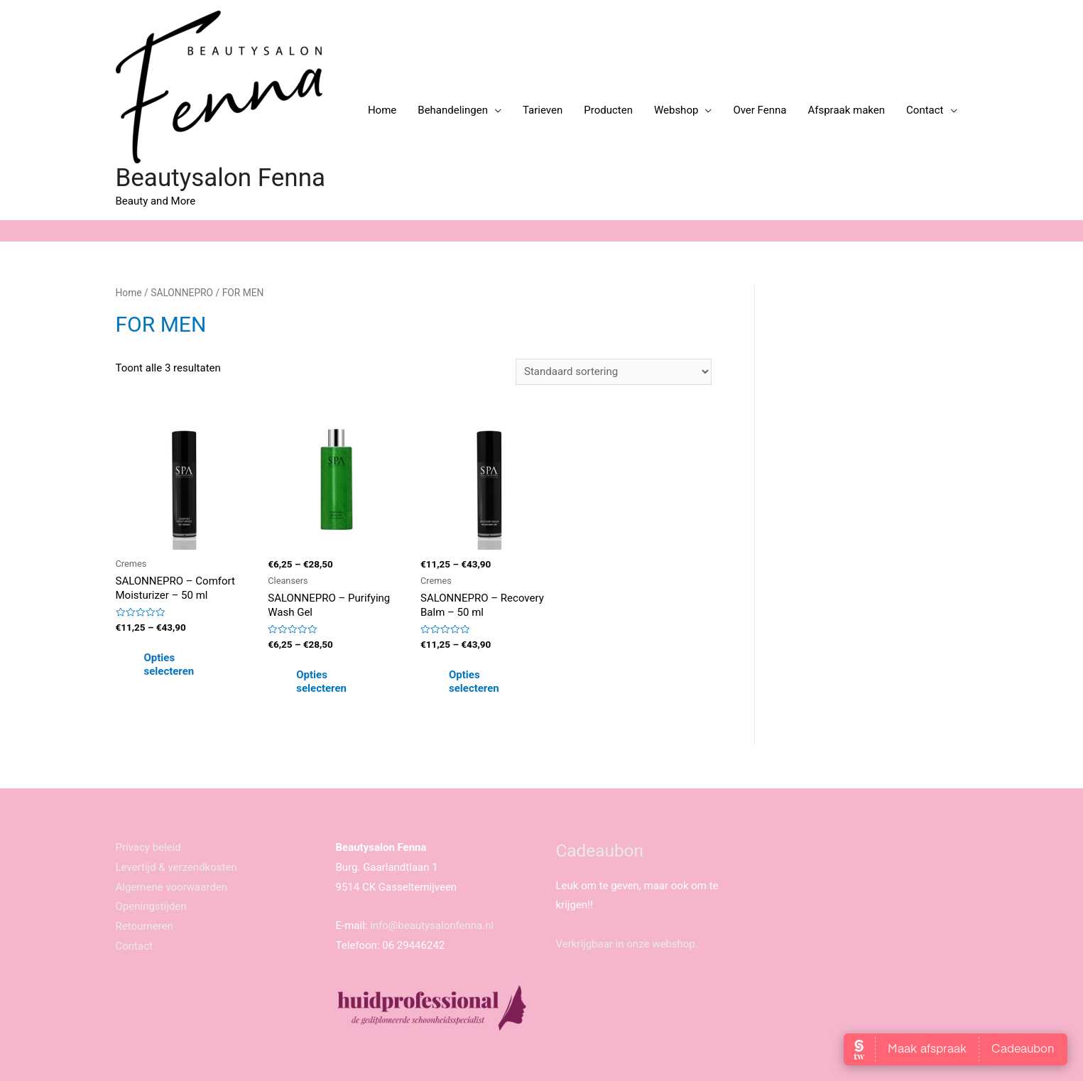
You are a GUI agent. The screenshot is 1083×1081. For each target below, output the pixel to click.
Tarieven (542, 110)
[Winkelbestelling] (614, 372)
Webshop (676, 110)
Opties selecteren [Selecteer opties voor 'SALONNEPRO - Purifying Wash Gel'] (321, 681)
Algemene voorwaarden (172, 887)
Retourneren (144, 926)
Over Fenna (759, 110)
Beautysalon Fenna (221, 177)
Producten (608, 110)
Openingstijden (151, 906)
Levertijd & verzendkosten (176, 867)
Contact (924, 110)
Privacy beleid (148, 847)
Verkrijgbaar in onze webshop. (627, 944)
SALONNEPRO (182, 292)
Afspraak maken (846, 110)
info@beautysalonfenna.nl (432, 925)
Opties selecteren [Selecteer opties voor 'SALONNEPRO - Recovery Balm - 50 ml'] (474, 681)
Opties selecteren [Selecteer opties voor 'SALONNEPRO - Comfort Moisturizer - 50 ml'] (169, 664)
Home (382, 110)
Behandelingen (453, 110)
